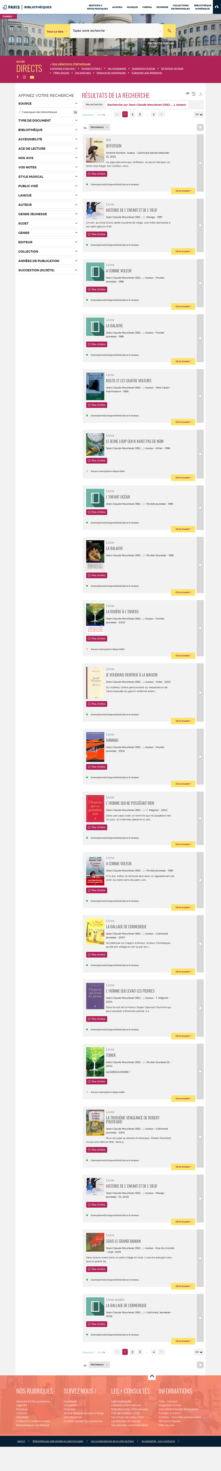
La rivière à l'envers (120, 1104)
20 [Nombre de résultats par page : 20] (197, 114)
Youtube (69, 1446)
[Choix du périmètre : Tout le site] (57, 30)
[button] (217, 7)
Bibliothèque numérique (32, 1461)
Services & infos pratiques (33, 1438)
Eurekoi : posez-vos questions (83, 1457)
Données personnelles (186, 1454)
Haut (152, 1413)
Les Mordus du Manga (126, 1457)
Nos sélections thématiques (129, 1446)
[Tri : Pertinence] (99, 127)
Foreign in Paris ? (170, 1450)
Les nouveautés (121, 1438)
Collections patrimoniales (33, 1457)
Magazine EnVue (170, 1442)
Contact (172, 1438)
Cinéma (21, 1450)
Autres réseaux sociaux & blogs (84, 1450)
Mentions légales (170, 1457)
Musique (22, 1446)
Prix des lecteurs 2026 (125, 1450)
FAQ (161, 1438)
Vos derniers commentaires (129, 1461)
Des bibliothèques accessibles (178, 1446)
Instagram (71, 1442)
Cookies (164, 1454)
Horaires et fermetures (126, 1442)
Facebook (70, 1438)
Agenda (21, 1442)
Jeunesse (22, 1454)
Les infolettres (73, 1454)
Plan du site (166, 1461)
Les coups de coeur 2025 (127, 1454)
